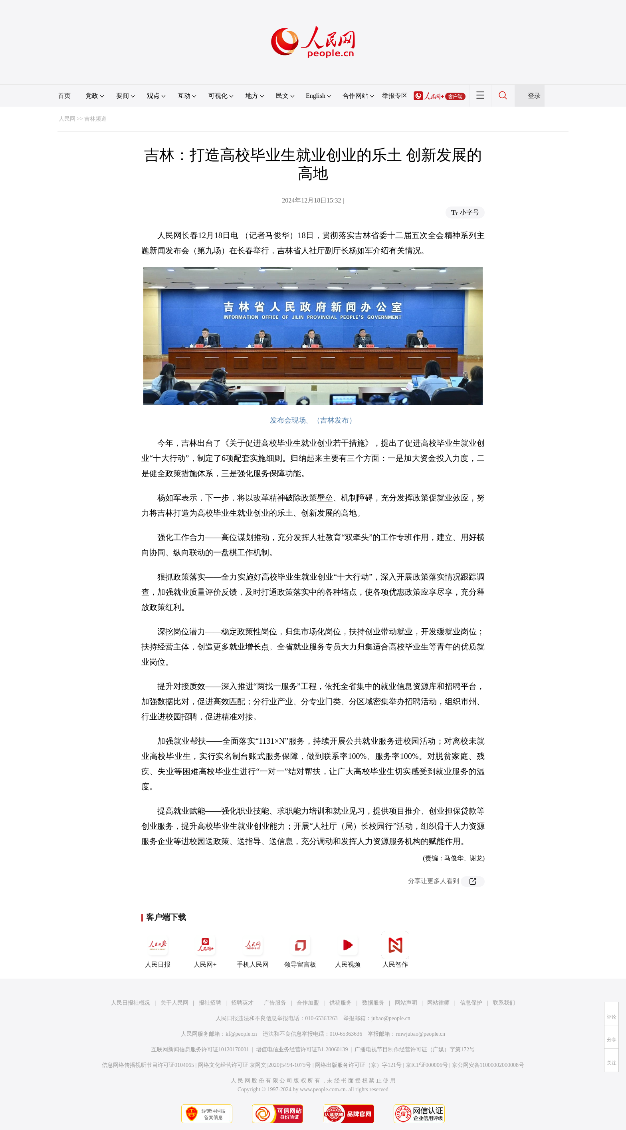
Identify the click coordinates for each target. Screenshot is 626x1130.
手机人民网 (253, 949)
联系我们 (504, 1003)
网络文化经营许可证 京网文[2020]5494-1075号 (254, 1065)
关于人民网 (174, 1003)
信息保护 (471, 1003)
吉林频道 (95, 119)
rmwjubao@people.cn (420, 1034)
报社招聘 (210, 1003)
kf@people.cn (241, 1034)
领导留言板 (300, 949)
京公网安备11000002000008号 (488, 1065)
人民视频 (348, 949)
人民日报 (158, 949)
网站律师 (438, 1003)
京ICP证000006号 (427, 1065)
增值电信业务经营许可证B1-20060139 (302, 1050)
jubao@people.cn (390, 1018)
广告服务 (275, 1003)
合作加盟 (308, 1003)
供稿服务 (340, 1003)
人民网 (67, 119)
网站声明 (406, 1003)
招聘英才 (242, 1003)
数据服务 (373, 1003)
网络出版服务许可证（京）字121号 (358, 1065)
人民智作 (395, 949)
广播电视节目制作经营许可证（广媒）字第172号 (415, 1050)
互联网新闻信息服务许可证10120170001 (200, 1050)
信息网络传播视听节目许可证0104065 (148, 1065)
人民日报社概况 (130, 1003)
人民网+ (205, 949)
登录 (534, 95)
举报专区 (395, 95)
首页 (64, 95)
